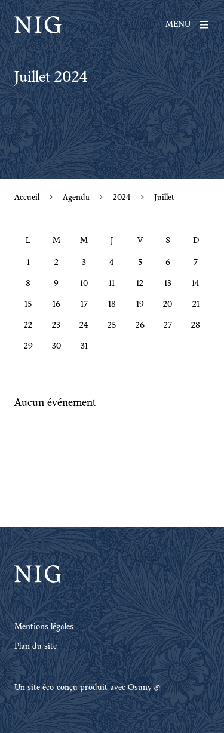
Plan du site (35, 647)
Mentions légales (43, 627)
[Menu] (187, 25)
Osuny (140, 688)
